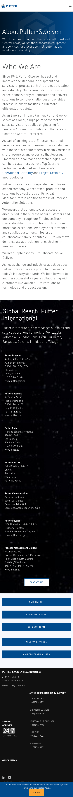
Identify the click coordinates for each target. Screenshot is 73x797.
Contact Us (36, 582)
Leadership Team (36, 614)
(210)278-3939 (37, 747)
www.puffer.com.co (15, 415)
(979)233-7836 (37, 735)
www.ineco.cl (12, 449)
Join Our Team (36, 627)
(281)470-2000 (37, 725)
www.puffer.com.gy (15, 535)
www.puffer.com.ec (15, 380)
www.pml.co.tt (12, 569)
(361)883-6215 (37, 702)
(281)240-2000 (17, 685)
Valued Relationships (36, 654)
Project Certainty (51, 173)
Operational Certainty (17, 173)
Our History (36, 602)
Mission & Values (36, 642)
